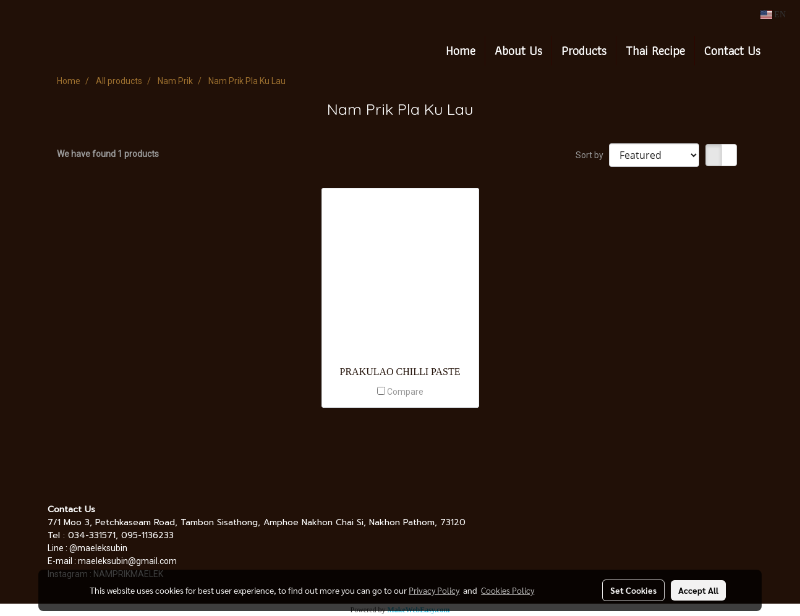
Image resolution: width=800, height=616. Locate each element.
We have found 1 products (108, 154)
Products (583, 51)
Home (460, 51)
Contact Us (732, 51)
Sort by (592, 155)
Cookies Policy (507, 590)
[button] (781, 51)
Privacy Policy (434, 590)
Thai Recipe (655, 51)
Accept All (698, 590)
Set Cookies (633, 590)
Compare (405, 392)
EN (773, 14)
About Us (518, 51)
